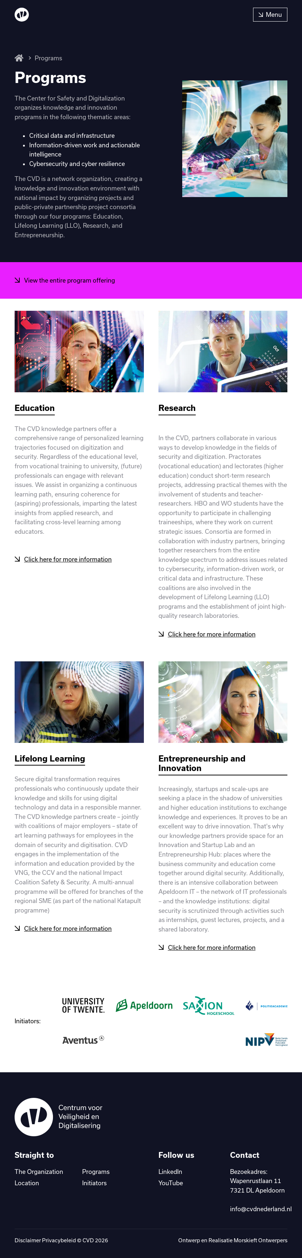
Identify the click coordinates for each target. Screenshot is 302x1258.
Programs (48, 57)
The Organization (39, 1171)
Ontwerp (189, 1240)
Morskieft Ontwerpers (260, 1240)
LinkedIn (170, 1171)
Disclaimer (28, 1240)
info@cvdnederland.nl (261, 1208)
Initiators (94, 1182)
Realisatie (221, 1240)
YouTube (170, 1182)
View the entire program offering (69, 280)
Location (27, 1182)
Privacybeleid (59, 1240)
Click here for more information (68, 559)
